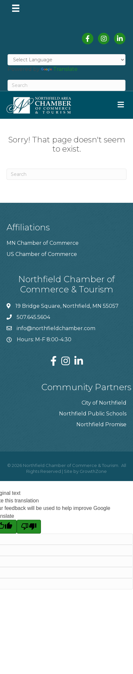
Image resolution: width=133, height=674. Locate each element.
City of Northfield (104, 403)
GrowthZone (93, 471)
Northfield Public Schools (92, 414)
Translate (59, 69)
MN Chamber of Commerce (43, 243)
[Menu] (16, 8)
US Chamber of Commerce (42, 254)
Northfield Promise (101, 424)
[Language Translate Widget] (66, 59)
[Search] (66, 85)
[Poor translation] (29, 527)
